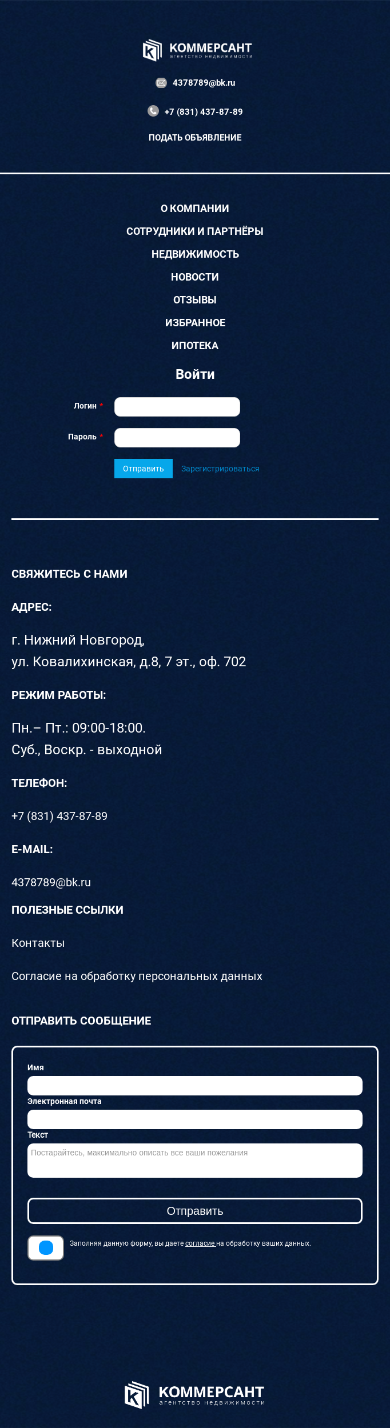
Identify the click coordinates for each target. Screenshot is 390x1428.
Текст (37, 1134)
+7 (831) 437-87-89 (204, 112)
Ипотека (195, 345)
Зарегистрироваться (220, 468)
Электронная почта (64, 1101)
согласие (200, 1243)
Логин (85, 405)
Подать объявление (195, 138)
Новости (195, 277)
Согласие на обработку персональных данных (136, 976)
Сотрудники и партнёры (195, 231)
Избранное (195, 323)
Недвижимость (195, 254)
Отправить (143, 468)
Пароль (82, 436)
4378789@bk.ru (204, 83)
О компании (195, 208)
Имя (35, 1067)
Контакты (38, 943)
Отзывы (195, 300)
